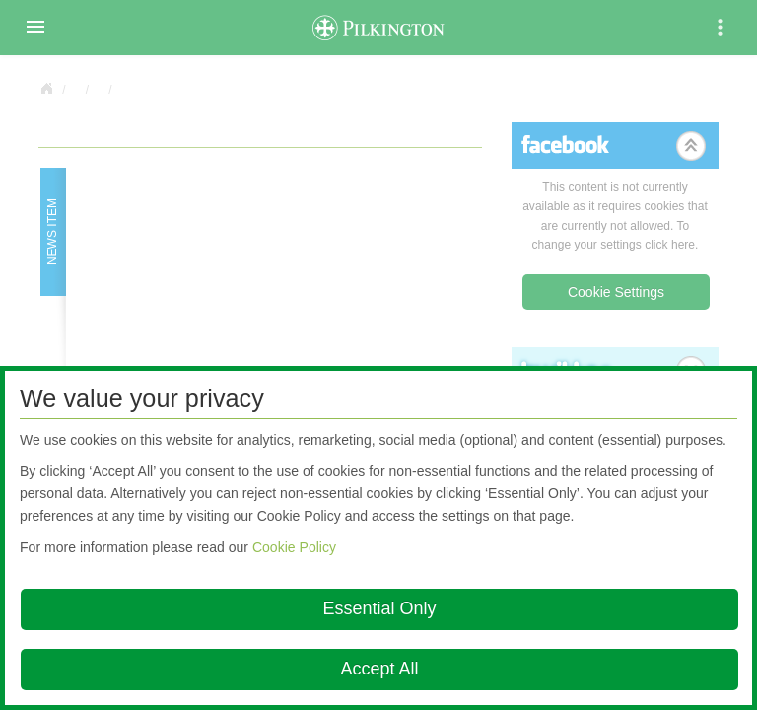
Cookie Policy (294, 547)
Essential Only (379, 608)
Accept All (379, 668)
